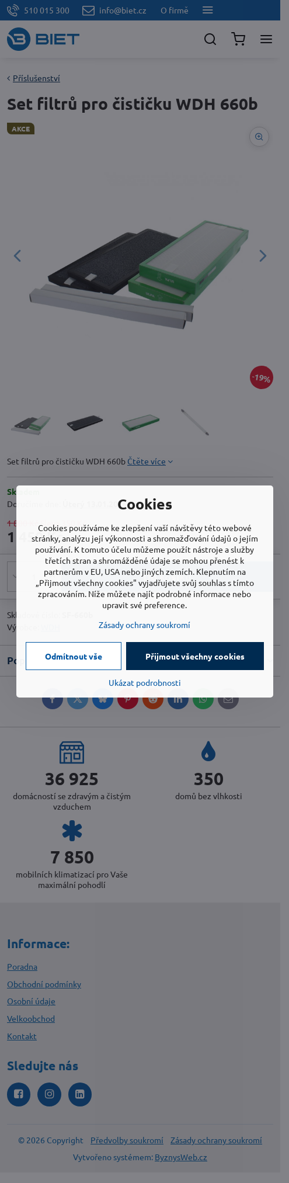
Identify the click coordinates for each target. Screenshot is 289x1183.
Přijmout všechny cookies (195, 656)
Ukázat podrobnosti (145, 682)
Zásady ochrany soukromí (144, 624)
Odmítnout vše (73, 656)
